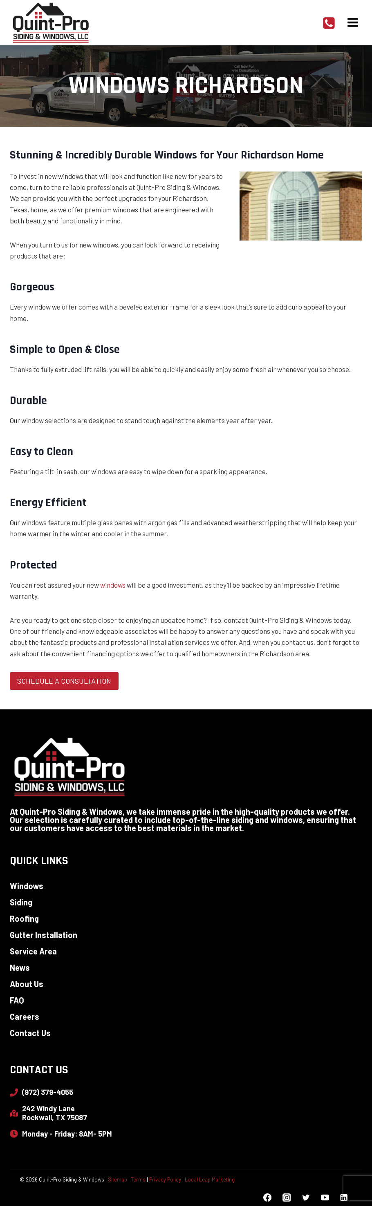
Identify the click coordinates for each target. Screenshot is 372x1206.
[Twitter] (305, 1197)
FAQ (17, 1000)
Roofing (24, 918)
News (20, 967)
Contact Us (30, 1033)
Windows (26, 886)
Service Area (33, 951)
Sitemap (117, 1179)
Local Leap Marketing (210, 1179)
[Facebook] (267, 1197)
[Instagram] (286, 1197)
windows (112, 585)
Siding (21, 902)
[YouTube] (324, 1197)
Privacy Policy (165, 1179)
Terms (138, 1179)
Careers (24, 1016)
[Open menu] (352, 22)
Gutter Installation (43, 935)
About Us (26, 984)
